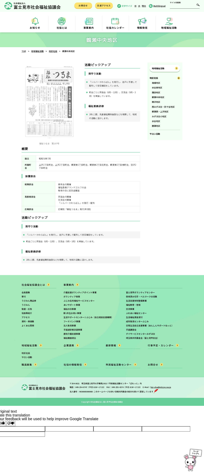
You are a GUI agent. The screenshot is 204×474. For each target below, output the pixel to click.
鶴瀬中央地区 (158, 97)
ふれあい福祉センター (136, 313)
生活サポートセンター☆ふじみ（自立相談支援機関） (88, 317)
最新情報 (111, 345)
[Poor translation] (11, 423)
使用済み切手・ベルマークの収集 (141, 296)
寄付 (24, 296)
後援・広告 (27, 308)
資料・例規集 (28, 321)
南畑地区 (156, 82)
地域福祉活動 (158, 68)
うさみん (26, 304)
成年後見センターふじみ (137, 321)
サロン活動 (155, 133)
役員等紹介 (27, 313)
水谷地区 (156, 121)
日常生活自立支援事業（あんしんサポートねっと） (150, 325)
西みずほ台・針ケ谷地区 (163, 106)
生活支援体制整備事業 (136, 300)
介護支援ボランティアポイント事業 (80, 292)
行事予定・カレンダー (161, 345)
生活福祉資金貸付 (134, 317)
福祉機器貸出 (70, 337)
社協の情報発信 (73, 364)
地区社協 (154, 77)
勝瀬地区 (156, 125)
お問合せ (153, 364)
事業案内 (69, 284)
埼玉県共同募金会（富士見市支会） (142, 337)
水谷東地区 (157, 87)
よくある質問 (28, 325)
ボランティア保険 (72, 296)
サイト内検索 (175, 2)
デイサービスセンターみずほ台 (140, 333)
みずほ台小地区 (159, 116)
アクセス (26, 317)
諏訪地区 (156, 92)
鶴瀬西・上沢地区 (160, 111)
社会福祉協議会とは (33, 284)
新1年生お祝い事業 (72, 313)
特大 (144, 5)
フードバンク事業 (72, 321)
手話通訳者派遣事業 (73, 329)
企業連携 (69, 345)
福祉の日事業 (70, 308)
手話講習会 (131, 329)
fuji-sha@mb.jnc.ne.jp (161, 387)
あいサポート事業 (72, 304)
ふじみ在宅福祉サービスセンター (79, 300)
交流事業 (130, 308)
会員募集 (26, 292)
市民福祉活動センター (119, 364)
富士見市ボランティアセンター (140, 292)
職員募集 (27, 364)
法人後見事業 (70, 325)
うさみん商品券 (29, 300)
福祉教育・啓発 (133, 304)
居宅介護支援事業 (72, 333)
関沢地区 (156, 101)
